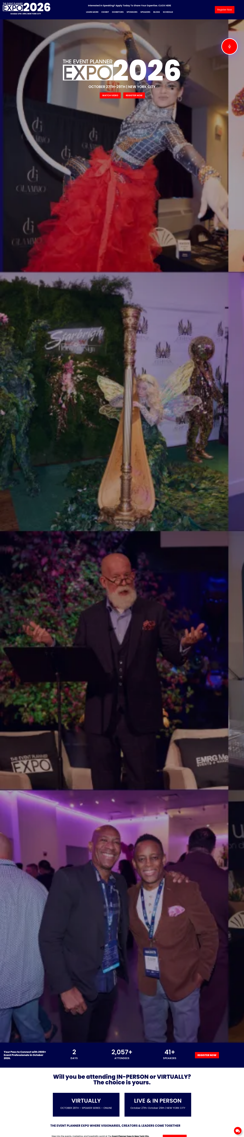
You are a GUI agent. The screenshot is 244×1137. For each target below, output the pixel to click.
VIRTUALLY (86, 1101)
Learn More (92, 12)
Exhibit (105, 12)
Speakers (145, 12)
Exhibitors (118, 12)
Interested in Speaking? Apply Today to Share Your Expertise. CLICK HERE (129, 5)
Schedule (168, 12)
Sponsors (132, 12)
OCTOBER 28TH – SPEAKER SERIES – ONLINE (86, 1108)
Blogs (156, 12)
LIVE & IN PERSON (158, 1101)
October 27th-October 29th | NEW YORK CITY (157, 1108)
